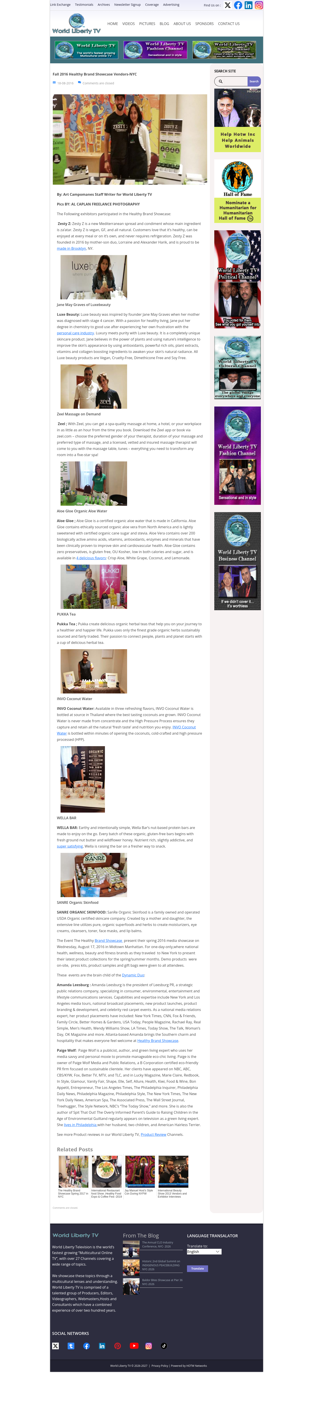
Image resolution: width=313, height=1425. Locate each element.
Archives (104, 4)
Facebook (238, 5)
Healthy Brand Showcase (157, 1040)
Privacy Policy (160, 1366)
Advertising (171, 4)
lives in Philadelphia (80, 1124)
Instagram (259, 5)
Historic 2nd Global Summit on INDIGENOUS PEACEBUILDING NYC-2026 (153, 1255)
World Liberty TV (120, 1366)
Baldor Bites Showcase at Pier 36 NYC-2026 (152, 1264)
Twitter (228, 5)
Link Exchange (60, 4)
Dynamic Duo (133, 975)
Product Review (153, 1134)
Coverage (152, 4)
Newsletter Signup (127, 4)
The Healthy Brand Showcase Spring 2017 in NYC (73, 1193)
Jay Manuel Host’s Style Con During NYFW (139, 1192)
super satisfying (70, 846)
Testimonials (84, 4)
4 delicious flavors (91, 558)
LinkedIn (248, 5)
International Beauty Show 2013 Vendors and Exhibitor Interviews (172, 1193)
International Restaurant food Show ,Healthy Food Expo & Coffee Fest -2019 (106, 1193)
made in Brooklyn (71, 248)
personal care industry (75, 333)
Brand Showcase (109, 940)
